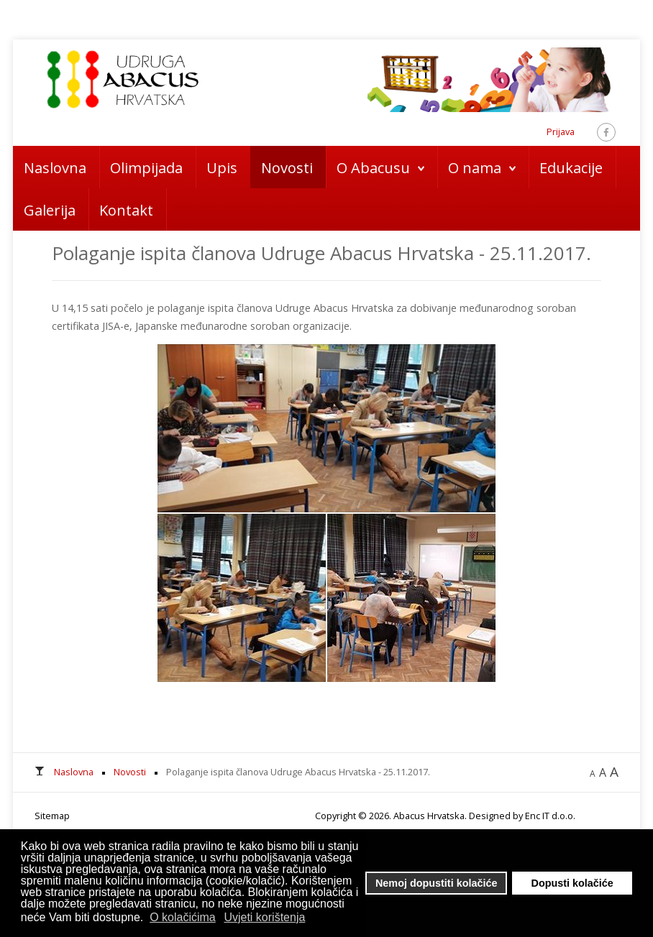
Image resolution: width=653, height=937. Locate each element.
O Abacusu (373, 167)
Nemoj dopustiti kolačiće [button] (436, 883)
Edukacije (571, 167)
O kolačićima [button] (183, 917)
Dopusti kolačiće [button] (572, 883)
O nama (474, 167)
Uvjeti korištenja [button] (264, 917)
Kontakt (126, 210)
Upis (221, 167)
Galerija (50, 210)
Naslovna (55, 167)
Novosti (287, 167)
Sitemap (52, 815)
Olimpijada (146, 167)
